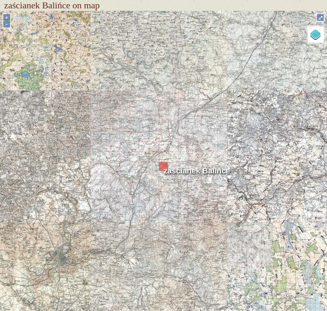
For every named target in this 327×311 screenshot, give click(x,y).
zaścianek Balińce (197, 170)
